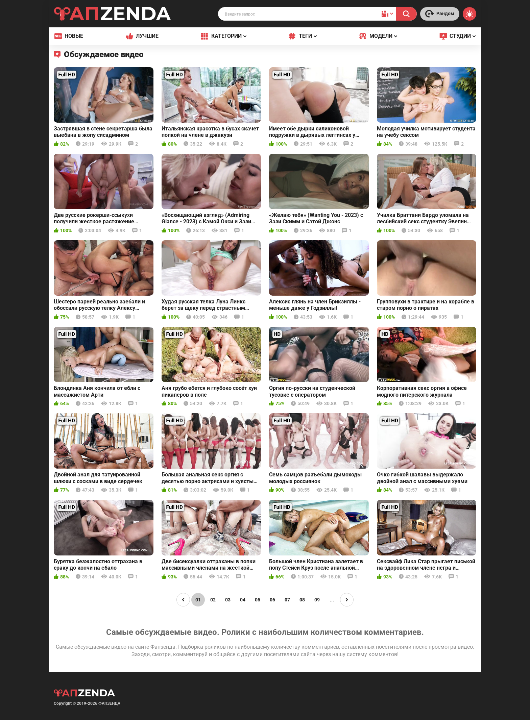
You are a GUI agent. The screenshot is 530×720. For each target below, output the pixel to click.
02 (213, 599)
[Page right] (346, 599)
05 (257, 599)
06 (272, 599)
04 (242, 599)
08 (302, 599)
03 (228, 599)
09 (317, 599)
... (332, 599)
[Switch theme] (469, 14)
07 (287, 599)
